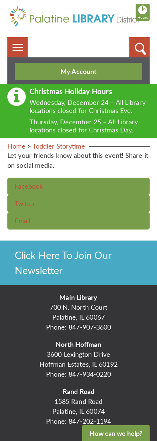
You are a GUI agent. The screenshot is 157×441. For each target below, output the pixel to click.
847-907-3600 (90, 327)
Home (16, 146)
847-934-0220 (90, 374)
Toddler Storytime (58, 146)
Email (22, 221)
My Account (78, 71)
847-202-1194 (90, 421)
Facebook (29, 186)
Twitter (25, 203)
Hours (143, 12)
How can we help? (116, 433)
